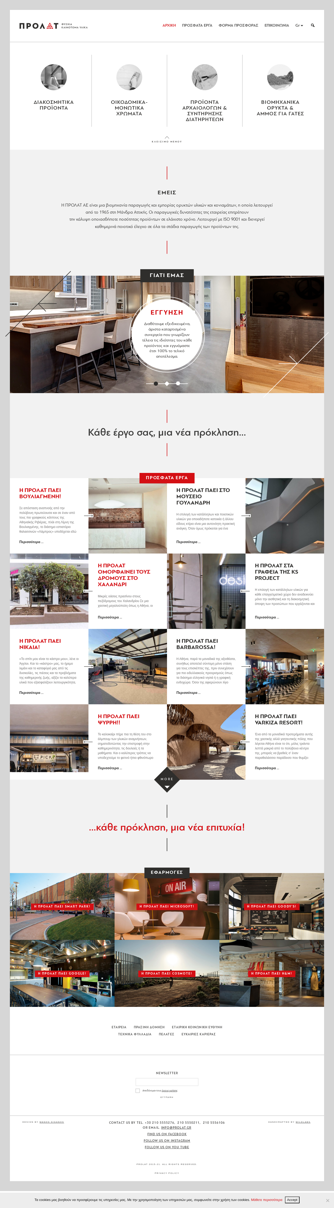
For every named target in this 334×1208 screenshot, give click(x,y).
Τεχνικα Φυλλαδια (135, 1051)
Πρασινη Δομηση (149, 1044)
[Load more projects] (167, 796)
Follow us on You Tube (167, 1164)
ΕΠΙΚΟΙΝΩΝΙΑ (277, 26)
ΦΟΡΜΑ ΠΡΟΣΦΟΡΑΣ (238, 26)
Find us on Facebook (167, 1151)
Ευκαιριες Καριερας (199, 1051)
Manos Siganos (52, 1139)
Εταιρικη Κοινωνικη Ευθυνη (197, 1044)
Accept (292, 1200)
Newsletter (167, 1090)
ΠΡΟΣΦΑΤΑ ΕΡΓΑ (197, 26)
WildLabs (303, 1139)
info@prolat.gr (176, 1144)
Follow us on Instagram (167, 1157)
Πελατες (166, 1051)
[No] (327, 1200)
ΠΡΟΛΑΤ (38, 25)
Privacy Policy (167, 1190)
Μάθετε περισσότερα (266, 1200)
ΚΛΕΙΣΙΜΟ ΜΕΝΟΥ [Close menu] (167, 159)
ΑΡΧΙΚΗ (169, 26)
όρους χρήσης (169, 1107)
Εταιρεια (119, 1044)
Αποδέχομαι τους (159, 1107)
